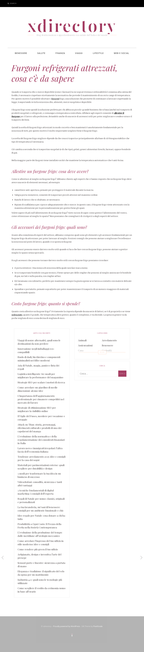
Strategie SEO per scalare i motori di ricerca (41, 382)
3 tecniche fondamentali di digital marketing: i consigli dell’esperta (36, 492)
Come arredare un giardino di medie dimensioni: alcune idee (38, 389)
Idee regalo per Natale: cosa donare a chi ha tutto (41, 517)
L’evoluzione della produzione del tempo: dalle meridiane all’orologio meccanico (40, 534)
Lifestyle (98, 53)
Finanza (60, 53)
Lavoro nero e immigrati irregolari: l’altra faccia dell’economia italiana (40, 450)
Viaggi (79, 53)
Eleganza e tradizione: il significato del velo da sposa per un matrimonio (41, 573)
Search (13, 3)
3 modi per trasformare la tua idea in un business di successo (39, 475)
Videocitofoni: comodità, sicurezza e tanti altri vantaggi (40, 483)
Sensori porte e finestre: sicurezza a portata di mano (41, 564)
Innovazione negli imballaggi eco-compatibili (36, 350)
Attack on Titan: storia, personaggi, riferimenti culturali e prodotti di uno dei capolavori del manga (39, 428)
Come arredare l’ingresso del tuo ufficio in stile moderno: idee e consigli (41, 542)
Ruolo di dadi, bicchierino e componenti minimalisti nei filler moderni (39, 358)
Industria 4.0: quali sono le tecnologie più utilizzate (40, 581)
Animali (82, 340)
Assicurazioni (85, 345)
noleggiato (17, 315)
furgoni (55, 98)
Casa (80, 350)
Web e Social (121, 53)
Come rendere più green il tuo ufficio (38, 549)
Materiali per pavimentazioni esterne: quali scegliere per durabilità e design (41, 467)
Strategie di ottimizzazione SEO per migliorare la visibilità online (37, 409)
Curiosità (107, 350)
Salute (41, 53)
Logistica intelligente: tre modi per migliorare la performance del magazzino (40, 375)
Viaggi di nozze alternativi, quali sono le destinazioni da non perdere (39, 342)
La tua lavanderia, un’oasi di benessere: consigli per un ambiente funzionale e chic (41, 509)
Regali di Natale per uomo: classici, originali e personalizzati (41, 500)
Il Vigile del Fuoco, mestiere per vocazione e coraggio (41, 418)
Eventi (81, 355)
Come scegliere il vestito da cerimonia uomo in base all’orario (41, 590)
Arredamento (109, 340)
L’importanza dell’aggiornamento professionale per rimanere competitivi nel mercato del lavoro (41, 399)
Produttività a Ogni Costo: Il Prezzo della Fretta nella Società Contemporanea (39, 525)
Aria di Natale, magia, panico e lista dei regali (38, 367)
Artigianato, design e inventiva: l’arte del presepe (39, 556)
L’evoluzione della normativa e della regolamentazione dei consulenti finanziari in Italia (41, 440)
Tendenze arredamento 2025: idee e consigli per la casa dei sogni (41, 458)
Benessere (21, 53)
